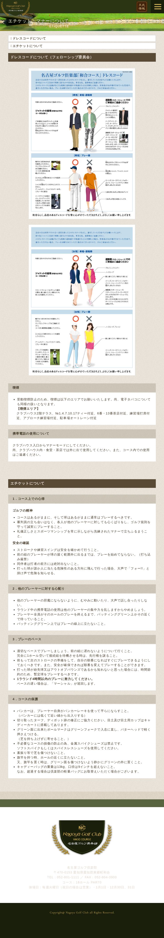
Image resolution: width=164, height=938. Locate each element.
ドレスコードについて (29, 38)
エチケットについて (28, 46)
